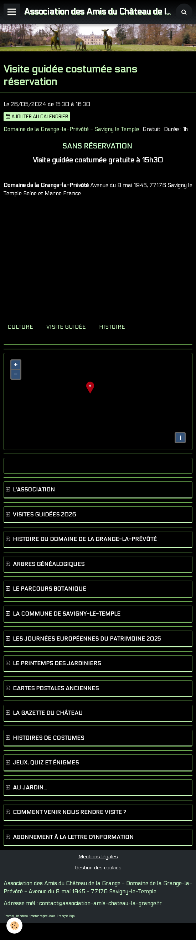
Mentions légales (98, 857)
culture (20, 327)
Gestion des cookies (98, 868)
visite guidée (66, 327)
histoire (112, 327)
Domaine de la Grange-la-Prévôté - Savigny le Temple (71, 129)
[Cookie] (14, 926)
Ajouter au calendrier (37, 117)
